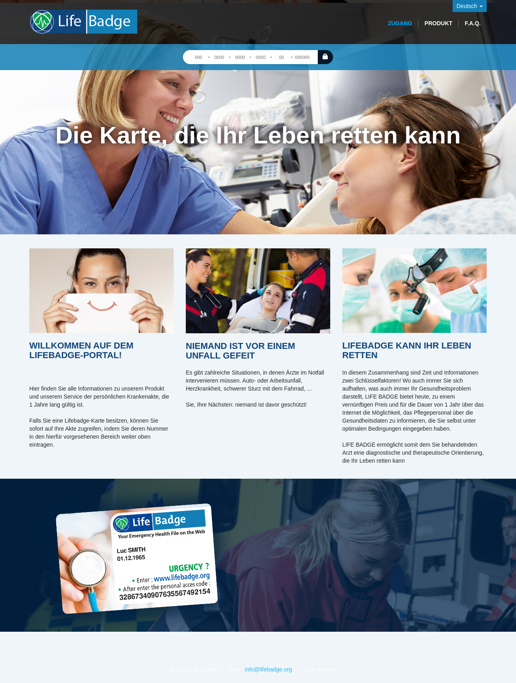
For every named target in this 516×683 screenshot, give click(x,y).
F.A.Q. (473, 23)
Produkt (438, 23)
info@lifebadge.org (268, 669)
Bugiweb (342, 669)
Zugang (400, 23)
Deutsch (470, 6)
